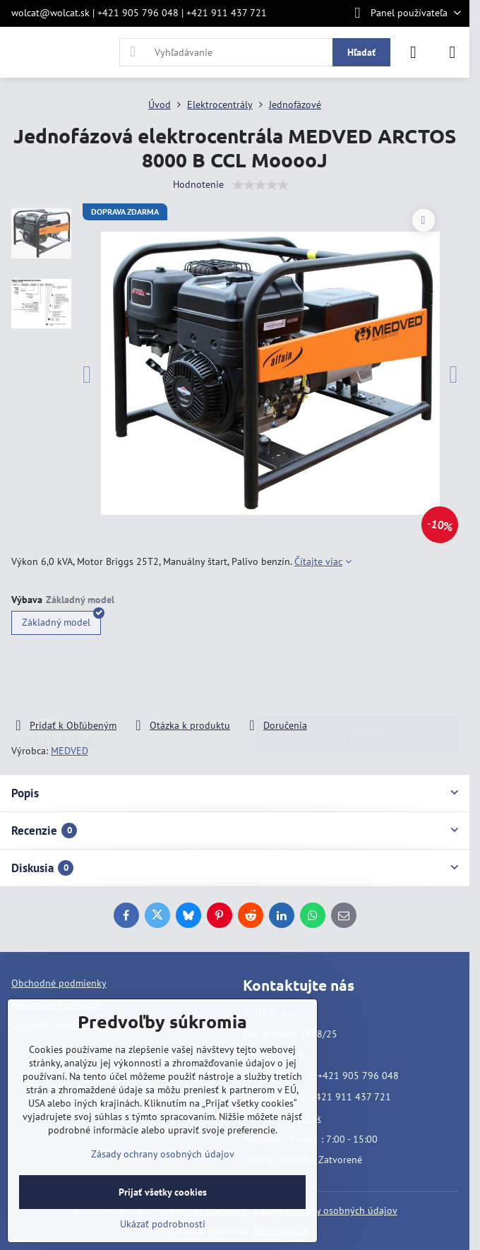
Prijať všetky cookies (163, 1192)
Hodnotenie (198, 184)
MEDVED (69, 750)
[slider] (260, 185)
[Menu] (452, 52)
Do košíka (357, 677)
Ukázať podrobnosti (162, 1224)
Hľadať (361, 52)
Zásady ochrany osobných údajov (325, 1210)
